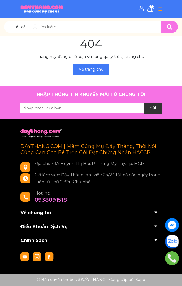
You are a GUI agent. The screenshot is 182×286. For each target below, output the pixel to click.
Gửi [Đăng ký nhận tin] (152, 108)
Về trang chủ (91, 69)
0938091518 (51, 199)
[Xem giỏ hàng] (150, 9)
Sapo (140, 279)
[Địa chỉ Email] (91, 108)
